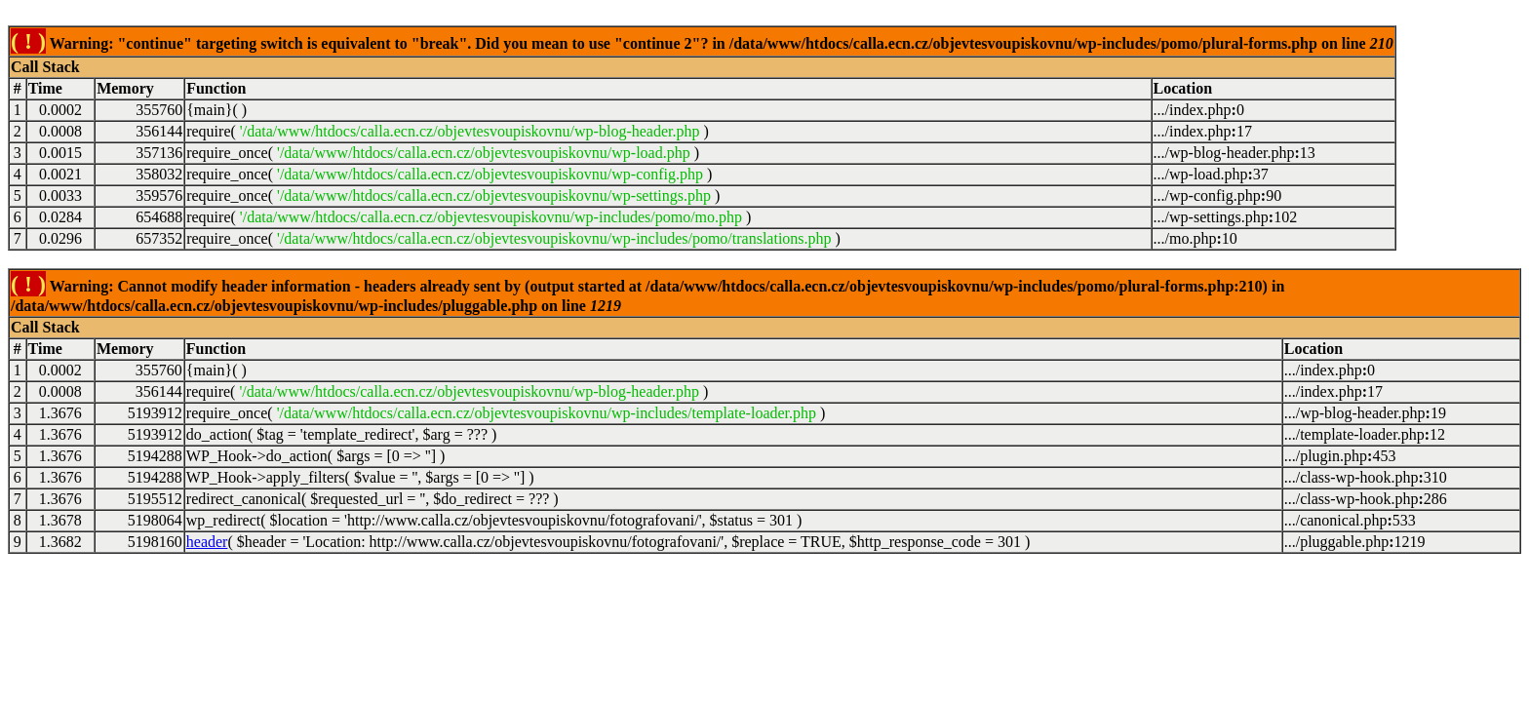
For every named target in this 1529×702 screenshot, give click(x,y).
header (207, 541)
